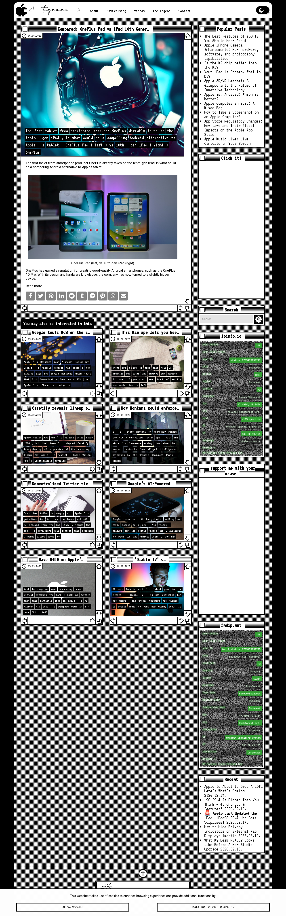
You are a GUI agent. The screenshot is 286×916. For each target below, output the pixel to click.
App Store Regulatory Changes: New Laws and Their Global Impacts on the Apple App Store (233, 127)
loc (232, 404)
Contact (184, 10)
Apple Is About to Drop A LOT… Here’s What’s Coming (233, 788)
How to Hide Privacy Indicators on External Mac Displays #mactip (230, 831)
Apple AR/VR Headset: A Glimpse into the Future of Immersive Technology (230, 85)
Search (259, 319)
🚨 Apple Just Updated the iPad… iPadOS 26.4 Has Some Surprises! (230, 818)
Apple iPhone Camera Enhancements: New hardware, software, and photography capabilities (231, 51)
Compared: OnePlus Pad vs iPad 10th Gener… (103, 29)
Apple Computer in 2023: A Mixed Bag (229, 105)
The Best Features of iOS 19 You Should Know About (231, 38)
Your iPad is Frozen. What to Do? (232, 74)
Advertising (116, 10)
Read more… (35, 286)
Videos (139, 10)
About (94, 10)
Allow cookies (72, 909)
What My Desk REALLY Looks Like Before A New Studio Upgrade (229, 845)
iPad (151, 163)
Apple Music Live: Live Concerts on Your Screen (227, 141)
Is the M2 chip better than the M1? (230, 65)
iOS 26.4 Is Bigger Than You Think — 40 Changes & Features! (231, 804)
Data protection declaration (213, 909)
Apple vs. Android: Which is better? (231, 96)
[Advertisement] (231, 230)
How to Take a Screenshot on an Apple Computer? (231, 114)
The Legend (161, 10)
